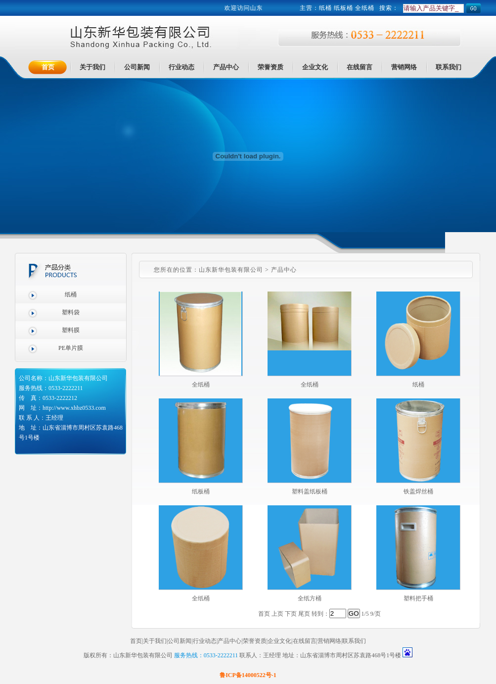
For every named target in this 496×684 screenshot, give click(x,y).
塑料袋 (71, 312)
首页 (136, 640)
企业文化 (279, 640)
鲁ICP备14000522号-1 (248, 675)
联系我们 (354, 640)
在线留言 (304, 640)
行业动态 (205, 640)
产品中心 (229, 640)
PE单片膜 (70, 347)
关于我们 (155, 640)
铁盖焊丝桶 (418, 491)
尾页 (304, 613)
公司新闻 (179, 640)
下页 (291, 613)
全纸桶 (201, 384)
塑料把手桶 (418, 598)
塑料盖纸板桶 (309, 491)
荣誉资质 (255, 640)
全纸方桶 (309, 598)
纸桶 (325, 7)
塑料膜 (71, 330)
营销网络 (329, 640)
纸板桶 (201, 491)
